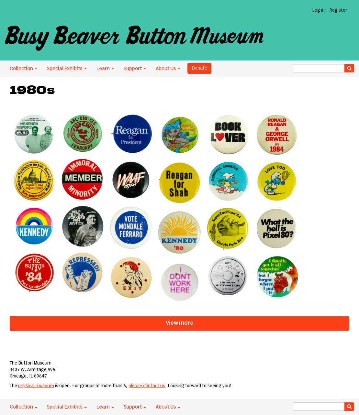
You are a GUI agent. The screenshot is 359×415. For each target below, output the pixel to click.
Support (135, 68)
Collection (23, 68)
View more (179, 323)
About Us (168, 68)
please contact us (147, 386)
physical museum (36, 386)
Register (338, 10)
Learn (105, 68)
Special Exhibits (67, 68)
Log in (318, 10)
